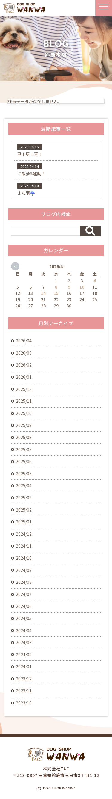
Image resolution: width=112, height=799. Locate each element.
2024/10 (24, 558)
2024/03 (24, 642)
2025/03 (24, 498)
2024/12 (24, 534)
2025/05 (24, 473)
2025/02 (24, 510)
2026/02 (24, 365)
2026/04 (24, 341)
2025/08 (24, 437)
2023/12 (24, 679)
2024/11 (24, 546)
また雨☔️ (26, 193)
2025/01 (24, 522)
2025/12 (24, 389)
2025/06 (24, 461)
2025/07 (24, 449)
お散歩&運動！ (31, 174)
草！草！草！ (29, 154)
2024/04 (24, 630)
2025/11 (24, 401)
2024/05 (24, 618)
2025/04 (24, 485)
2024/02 (24, 655)
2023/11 (24, 690)
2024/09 (24, 570)
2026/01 (24, 377)
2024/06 (24, 606)
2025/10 (24, 413)
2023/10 (24, 703)
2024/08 (24, 582)
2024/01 (24, 666)
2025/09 (24, 425)
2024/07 (24, 594)
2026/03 (24, 353)
